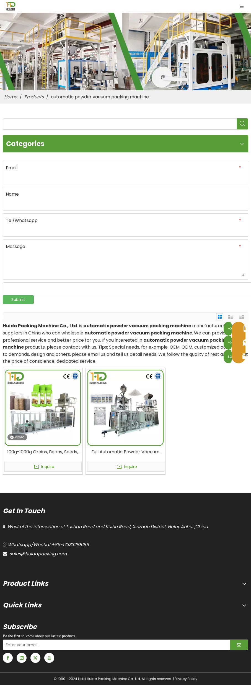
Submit (18, 299)
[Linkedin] (22, 658)
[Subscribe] (239, 645)
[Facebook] (8, 658)
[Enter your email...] (113, 645)
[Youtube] (49, 658)
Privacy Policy (186, 678)
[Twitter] (35, 658)
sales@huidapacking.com (38, 554)
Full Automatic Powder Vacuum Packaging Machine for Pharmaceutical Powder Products (125, 452)
